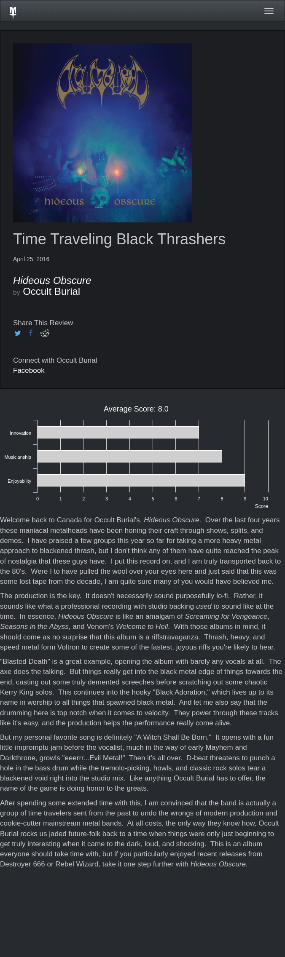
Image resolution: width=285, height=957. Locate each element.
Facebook (29, 370)
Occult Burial (51, 291)
